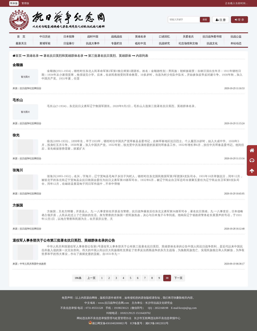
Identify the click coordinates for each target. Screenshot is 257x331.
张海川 (18, 170)
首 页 (21, 36)
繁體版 (25, 3)
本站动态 (236, 43)
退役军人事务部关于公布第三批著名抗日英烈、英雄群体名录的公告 (64, 240)
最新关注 (21, 43)
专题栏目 (116, 43)
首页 (19, 55)
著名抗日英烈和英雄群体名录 (63, 55)
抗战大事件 (93, 43)
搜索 (205, 19)
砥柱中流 (140, 43)
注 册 (222, 19)
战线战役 (116, 36)
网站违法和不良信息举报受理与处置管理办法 (104, 318)
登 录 (240, 19)
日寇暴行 (68, 43)
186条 (78, 277)
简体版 (14, 3)
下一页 (178, 277)
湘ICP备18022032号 (157, 323)
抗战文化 (212, 43)
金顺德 (18, 65)
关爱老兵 (188, 36)
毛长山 (18, 100)
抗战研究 (164, 43)
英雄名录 (140, 36)
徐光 (16, 135)
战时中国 (92, 36)
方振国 (18, 205)
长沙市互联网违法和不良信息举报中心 (157, 318)
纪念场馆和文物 (188, 43)
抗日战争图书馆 (212, 36)
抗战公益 (236, 36)
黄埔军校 (45, 43)
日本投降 (68, 36)
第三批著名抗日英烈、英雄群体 (109, 55)
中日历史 (45, 36)
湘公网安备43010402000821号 (108, 323)
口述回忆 (164, 36)
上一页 (91, 277)
